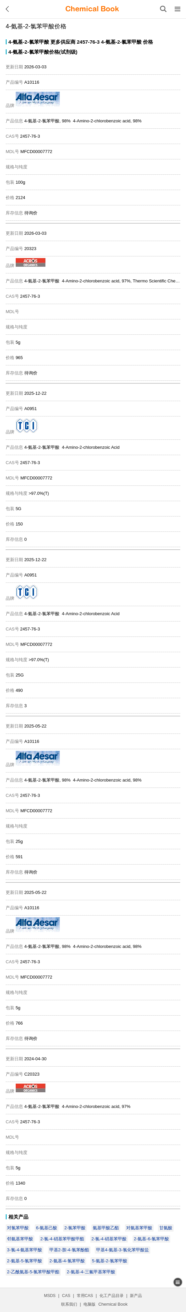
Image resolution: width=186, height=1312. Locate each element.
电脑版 (89, 1304)
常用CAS (85, 1295)
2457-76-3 (88, 42)
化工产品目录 (112, 1295)
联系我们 (69, 1304)
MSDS (50, 1295)
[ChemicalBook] (92, 9)
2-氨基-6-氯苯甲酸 (151, 1238)
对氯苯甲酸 (18, 1227)
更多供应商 (62, 42)
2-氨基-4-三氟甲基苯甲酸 (91, 1271)
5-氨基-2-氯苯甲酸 (109, 1260)
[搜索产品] (163, 9)
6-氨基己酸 (46, 1227)
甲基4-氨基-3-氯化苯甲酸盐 (122, 1249)
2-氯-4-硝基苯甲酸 (109, 1238)
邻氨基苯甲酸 (20, 1238)
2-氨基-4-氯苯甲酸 (66, 1260)
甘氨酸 (165, 1227)
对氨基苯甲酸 (139, 1227)
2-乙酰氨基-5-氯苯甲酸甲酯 (33, 1271)
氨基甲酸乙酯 (106, 1227)
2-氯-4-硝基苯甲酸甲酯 (62, 1238)
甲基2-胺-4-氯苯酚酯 (69, 1249)
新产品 (136, 1295)
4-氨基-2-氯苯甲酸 (28, 42)
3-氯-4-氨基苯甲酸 (24, 1249)
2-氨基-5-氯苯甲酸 (24, 1260)
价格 (148, 42)
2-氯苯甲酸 (75, 1227)
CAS (66, 1295)
